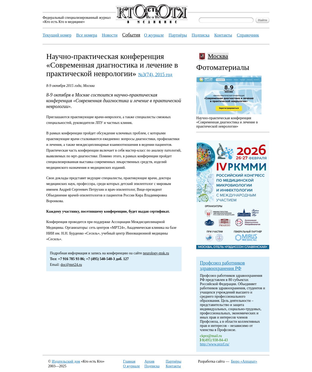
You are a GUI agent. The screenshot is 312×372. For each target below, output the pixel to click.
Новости (110, 35)
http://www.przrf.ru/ (214, 344)
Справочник (248, 35)
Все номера (86, 35)
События (131, 35)
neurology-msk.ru (156, 253)
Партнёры (173, 361)
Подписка (152, 366)
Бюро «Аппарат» (244, 361)
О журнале (131, 366)
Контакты (173, 366)
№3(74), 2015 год (155, 74)
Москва (218, 56)
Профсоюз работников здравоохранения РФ (222, 265)
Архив (149, 361)
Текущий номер (57, 35)
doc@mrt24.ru (71, 265)
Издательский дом (66, 361)
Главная (129, 361)
